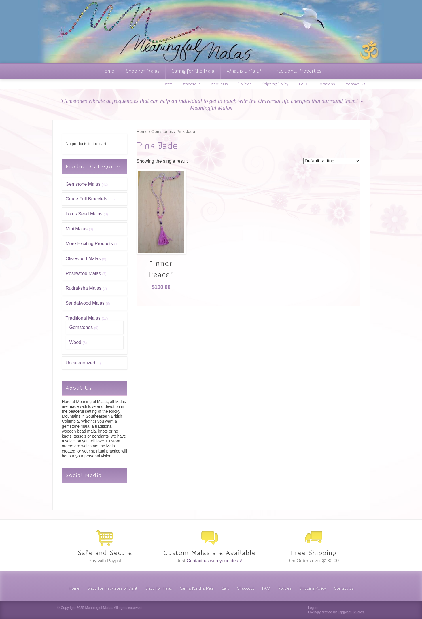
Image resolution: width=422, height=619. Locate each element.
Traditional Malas (83, 318)
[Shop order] (331, 161)
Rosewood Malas (83, 273)
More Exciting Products (89, 243)
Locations (326, 84)
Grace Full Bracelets (86, 198)
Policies (244, 84)
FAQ (303, 84)
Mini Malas (77, 228)
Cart (168, 84)
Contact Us (355, 84)
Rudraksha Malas (84, 288)
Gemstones (81, 327)
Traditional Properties (297, 71)
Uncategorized (80, 362)
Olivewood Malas (83, 258)
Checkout (191, 84)
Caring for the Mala (192, 71)
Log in (312, 608)
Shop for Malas (142, 71)
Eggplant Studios (351, 612)
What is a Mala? (243, 71)
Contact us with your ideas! (214, 560)
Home (107, 71)
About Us (219, 84)
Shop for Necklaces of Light (112, 588)
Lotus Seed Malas (84, 213)
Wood (75, 342)
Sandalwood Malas (85, 303)
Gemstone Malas (83, 184)
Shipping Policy (275, 84)
